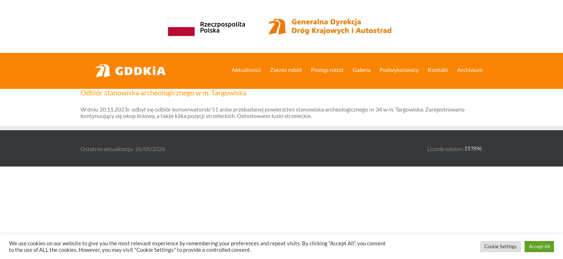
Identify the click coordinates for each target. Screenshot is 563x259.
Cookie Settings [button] (500, 246)
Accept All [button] (539, 246)
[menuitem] (221, 69)
